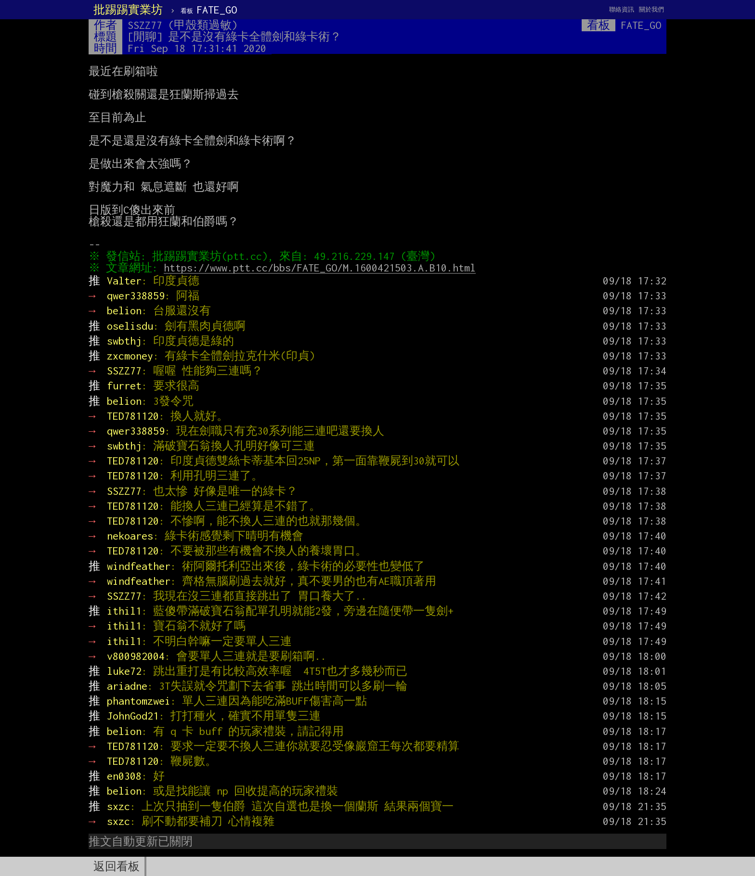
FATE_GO (209, 9)
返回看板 (116, 866)
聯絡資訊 (621, 9)
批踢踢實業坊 (128, 9)
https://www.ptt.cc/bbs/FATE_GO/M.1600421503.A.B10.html (322, 267)
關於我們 (651, 9)
